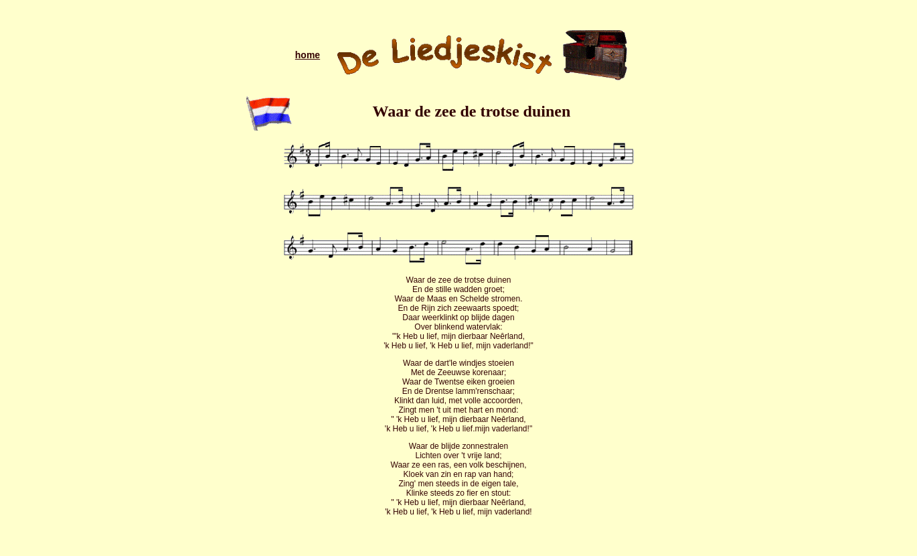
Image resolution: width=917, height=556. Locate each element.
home (307, 55)
